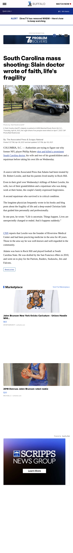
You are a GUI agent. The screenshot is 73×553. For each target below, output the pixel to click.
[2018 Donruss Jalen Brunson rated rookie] (36, 381)
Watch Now (63, 4)
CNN (6, 233)
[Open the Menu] (4, 4)
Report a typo (9, 269)
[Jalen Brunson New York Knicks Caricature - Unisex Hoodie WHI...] (36, 309)
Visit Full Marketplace (61, 287)
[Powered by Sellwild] (66, 436)
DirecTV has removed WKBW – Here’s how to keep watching (41, 19)
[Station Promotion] (36, 40)
